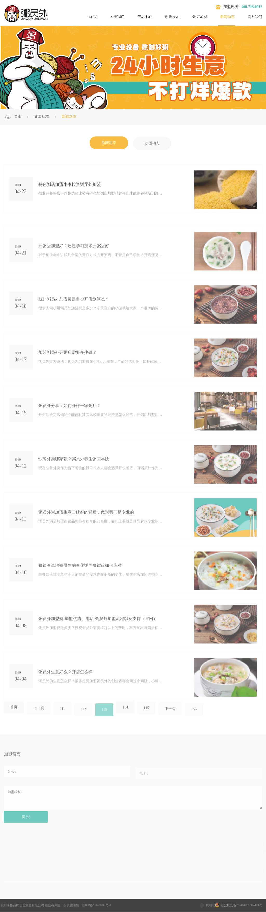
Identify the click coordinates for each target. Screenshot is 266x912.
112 (84, 715)
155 (197, 715)
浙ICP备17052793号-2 (27, 905)
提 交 (26, 822)
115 (148, 714)
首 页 (93, 17)
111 (63, 714)
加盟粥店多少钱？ (45, 899)
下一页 (173, 714)
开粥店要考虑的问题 (162, 899)
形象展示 (172, 17)
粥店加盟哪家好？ (122, 899)
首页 (18, 117)
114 (127, 713)
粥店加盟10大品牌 (83, 899)
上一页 (39, 714)
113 (106, 715)
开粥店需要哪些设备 (204, 899)
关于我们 (117, 17)
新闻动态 (227, 17)
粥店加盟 (199, 17)
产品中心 (144, 17)
